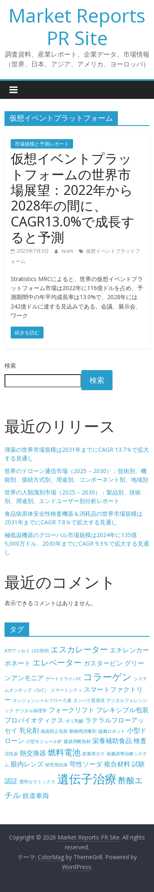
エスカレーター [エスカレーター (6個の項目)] (79, 649)
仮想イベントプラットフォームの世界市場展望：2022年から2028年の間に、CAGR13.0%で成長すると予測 (73, 197)
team (68, 250)
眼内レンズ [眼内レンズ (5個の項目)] (27, 763)
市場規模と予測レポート (42, 143)
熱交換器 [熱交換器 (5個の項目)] (33, 752)
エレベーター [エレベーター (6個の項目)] (57, 662)
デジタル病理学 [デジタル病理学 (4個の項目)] (31, 711)
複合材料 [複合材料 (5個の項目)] (117, 763)
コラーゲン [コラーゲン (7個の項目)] (107, 676)
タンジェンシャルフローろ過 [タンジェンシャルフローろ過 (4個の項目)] (42, 700)
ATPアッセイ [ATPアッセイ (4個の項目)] (17, 651)
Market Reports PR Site (77, 26)
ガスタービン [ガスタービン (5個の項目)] (103, 663)
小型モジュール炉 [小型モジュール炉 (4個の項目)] (44, 741)
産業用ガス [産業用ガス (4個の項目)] (93, 754)
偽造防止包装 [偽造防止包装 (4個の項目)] (54, 731)
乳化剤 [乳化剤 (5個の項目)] (29, 730)
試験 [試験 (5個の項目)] (138, 763)
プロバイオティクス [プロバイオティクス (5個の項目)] (34, 720)
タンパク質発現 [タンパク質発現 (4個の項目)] (89, 700)
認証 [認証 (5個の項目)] (11, 780)
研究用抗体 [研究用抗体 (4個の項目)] (56, 765)
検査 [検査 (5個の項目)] (140, 740)
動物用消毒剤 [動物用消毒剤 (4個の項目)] (83, 731)
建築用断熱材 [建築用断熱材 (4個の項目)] (77, 741)
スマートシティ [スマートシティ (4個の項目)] (66, 690)
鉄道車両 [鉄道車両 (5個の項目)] (36, 795)
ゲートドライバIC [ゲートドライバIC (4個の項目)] (63, 679)
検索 (10, 365)
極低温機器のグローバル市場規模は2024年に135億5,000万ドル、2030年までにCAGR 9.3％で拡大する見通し (77, 543)
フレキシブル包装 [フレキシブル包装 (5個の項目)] (122, 709)
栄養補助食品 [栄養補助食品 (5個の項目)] (112, 740)
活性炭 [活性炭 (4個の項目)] (11, 754)
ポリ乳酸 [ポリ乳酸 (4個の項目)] (74, 721)
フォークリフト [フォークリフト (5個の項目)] (71, 709)
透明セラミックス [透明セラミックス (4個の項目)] (37, 782)
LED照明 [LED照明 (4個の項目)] (40, 651)
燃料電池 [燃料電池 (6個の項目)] (64, 752)
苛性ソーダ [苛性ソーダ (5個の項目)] (85, 763)
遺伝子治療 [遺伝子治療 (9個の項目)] (87, 779)
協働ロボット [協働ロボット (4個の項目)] (111, 731)
